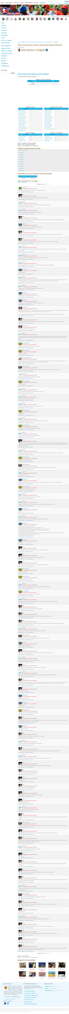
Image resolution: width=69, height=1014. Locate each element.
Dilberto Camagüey (25, 366)
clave (57, 1)
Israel (23, 216)
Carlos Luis (24, 373)
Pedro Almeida (21, 118)
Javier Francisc (21, 124)
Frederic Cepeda (47, 113)
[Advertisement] (32, 31)
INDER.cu (51, 988)
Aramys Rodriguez (25, 343)
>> (48, 184)
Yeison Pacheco (21, 116)
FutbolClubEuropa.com (53, 990)
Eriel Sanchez (47, 114)
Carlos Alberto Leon (22, 130)
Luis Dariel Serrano (48, 117)
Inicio (19, 42)
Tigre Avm (24, 642)
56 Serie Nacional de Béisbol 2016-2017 (34, 42)
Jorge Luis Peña (21, 121)
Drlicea (23, 194)
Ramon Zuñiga (47, 127)
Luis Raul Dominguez (22, 127)
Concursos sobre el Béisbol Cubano (31, 995)
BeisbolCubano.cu (51, 986)
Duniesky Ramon (48, 116)
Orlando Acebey (47, 118)
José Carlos (24, 307)
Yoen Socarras (47, 123)
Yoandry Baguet (47, 121)
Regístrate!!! (66, 3)
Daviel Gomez (47, 110)
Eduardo (23, 201)
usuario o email (50, 1)
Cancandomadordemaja (26, 357)
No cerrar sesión (54, 3)
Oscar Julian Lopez (22, 110)
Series (22, 42)
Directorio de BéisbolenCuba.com (30, 1003)
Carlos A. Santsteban (22, 123)
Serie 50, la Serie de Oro (28, 999)
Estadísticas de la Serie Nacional (30, 997)
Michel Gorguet (21, 114)
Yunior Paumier (21, 113)
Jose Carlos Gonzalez (48, 128)
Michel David (24, 269)
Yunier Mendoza (47, 111)
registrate (27, 957)
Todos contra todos (48, 42)
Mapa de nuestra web (28, 1001)
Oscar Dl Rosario (22, 111)
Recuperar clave (61, 3)
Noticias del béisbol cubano (29, 991)
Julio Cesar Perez (48, 120)
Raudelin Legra (21, 117)
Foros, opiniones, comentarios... (30, 993)
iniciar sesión (22, 957)
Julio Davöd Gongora (22, 128)
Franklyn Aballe (21, 120)
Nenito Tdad (24, 187)
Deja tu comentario (23, 182)
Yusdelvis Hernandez (48, 124)
